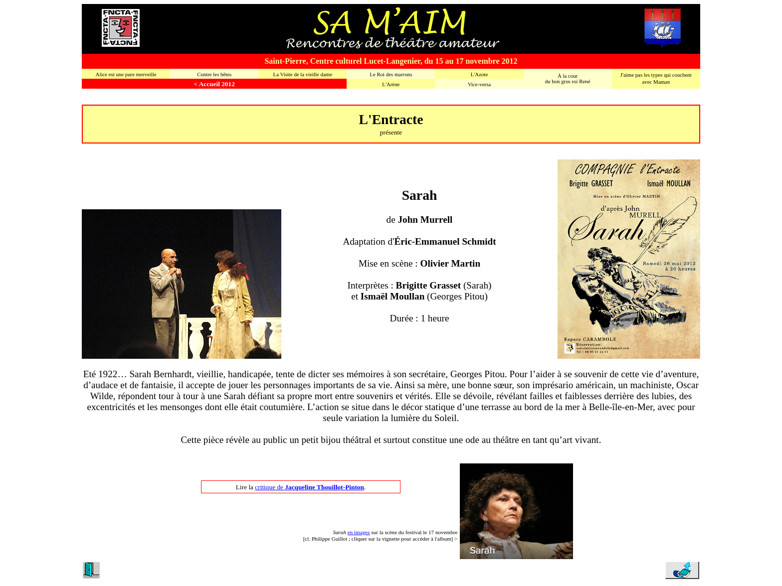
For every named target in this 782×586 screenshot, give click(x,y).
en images (359, 532)
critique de (309, 487)
